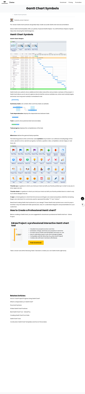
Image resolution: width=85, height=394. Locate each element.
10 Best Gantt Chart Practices (18, 308)
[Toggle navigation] (84, 2)
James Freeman (24, 20)
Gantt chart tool (62, 214)
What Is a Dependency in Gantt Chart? (21, 302)
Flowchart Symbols (16, 305)
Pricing (71, 2)
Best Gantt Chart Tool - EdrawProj (20, 312)
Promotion (78, 2)
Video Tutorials (35, 250)
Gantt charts (14, 92)
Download (63, 2)
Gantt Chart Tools (15, 318)
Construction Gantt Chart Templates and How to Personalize (28, 322)
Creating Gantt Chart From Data (19, 315)
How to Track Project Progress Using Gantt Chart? (25, 298)
